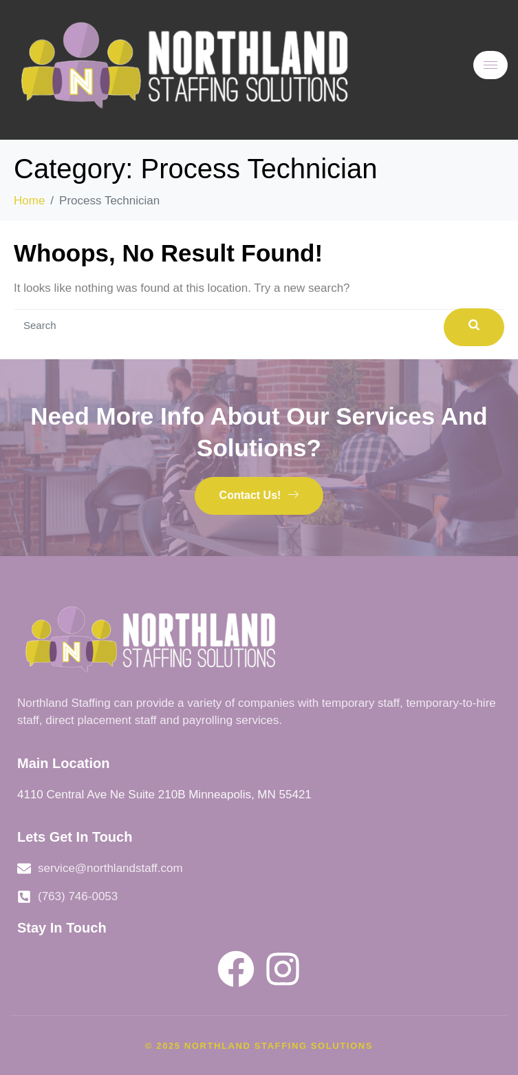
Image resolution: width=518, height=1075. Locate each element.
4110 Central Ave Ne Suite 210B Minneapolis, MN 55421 (164, 794)
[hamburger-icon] (490, 65)
